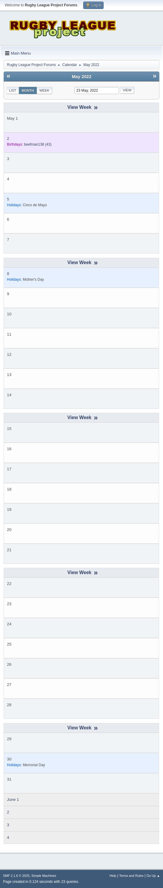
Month (28, 90)
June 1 (13, 799)
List (12, 90)
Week (44, 90)
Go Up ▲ (153, 875)
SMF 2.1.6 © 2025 (16, 875)
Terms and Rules (131, 875)
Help (113, 875)
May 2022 (81, 76)
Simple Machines (43, 875)
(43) (38, 144)
